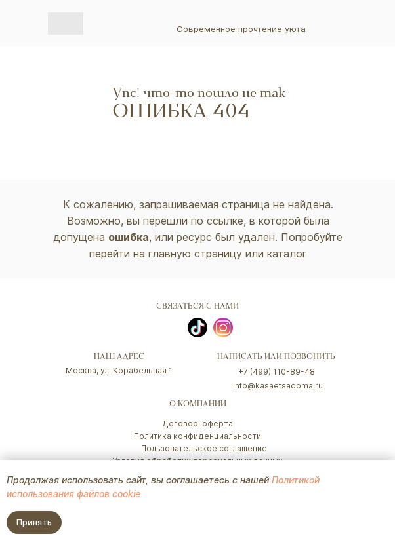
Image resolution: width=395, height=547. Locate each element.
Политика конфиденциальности (197, 436)
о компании (197, 405)
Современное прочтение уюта (241, 29)
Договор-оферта (197, 423)
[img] (65, 23)
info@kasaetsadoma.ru (278, 385)
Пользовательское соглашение (204, 448)
